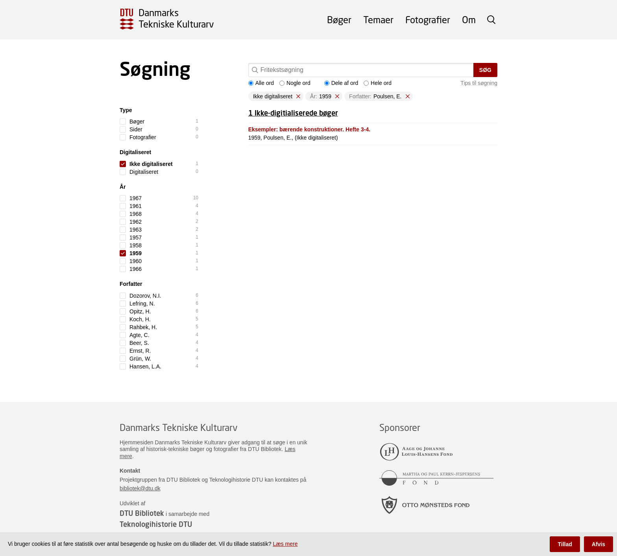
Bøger (339, 19)
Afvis (598, 544)
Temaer (378, 19)
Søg (485, 70)
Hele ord (378, 83)
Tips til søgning (478, 83)
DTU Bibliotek (142, 513)
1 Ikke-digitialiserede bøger (293, 113)
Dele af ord (341, 83)
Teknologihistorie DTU (156, 524)
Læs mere (285, 544)
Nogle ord (294, 83)
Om (469, 19)
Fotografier (427, 19)
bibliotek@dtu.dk (140, 488)
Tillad (565, 544)
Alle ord (261, 83)
